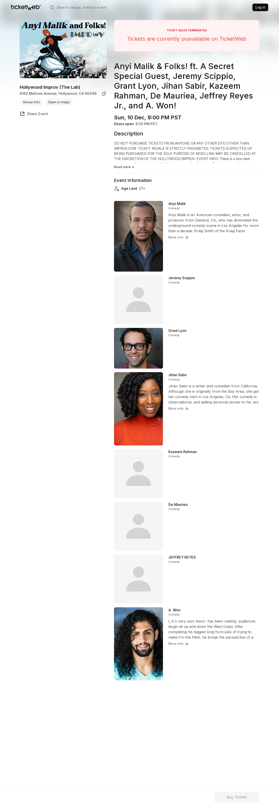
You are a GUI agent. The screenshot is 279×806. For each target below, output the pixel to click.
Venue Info (31, 102)
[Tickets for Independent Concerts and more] (26, 7)
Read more (124, 167)
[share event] (34, 114)
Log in (260, 7)
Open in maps (59, 102)
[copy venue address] (104, 94)
